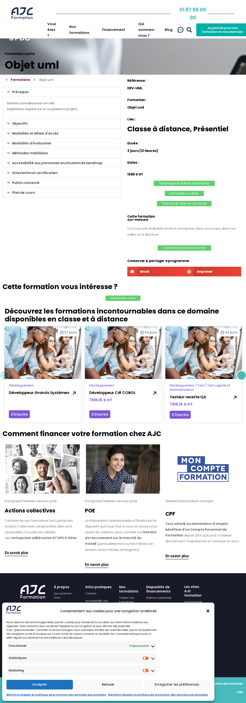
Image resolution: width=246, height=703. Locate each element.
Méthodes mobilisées (30, 153)
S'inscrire (19, 414)
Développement (21, 385)
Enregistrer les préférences (177, 684)
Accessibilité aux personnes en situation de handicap (57, 163)
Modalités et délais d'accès (35, 133)
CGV (240, 692)
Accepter (39, 684)
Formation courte (20, 54)
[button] (208, 611)
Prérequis (20, 92)
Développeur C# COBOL (112, 392)
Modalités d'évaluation (31, 143)
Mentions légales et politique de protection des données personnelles (56, 695)
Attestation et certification (34, 173)
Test (200, 385)
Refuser (108, 684)
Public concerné (26, 182)
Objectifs (20, 123)
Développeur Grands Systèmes (39, 392)
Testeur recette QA (188, 397)
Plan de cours (23, 192)
